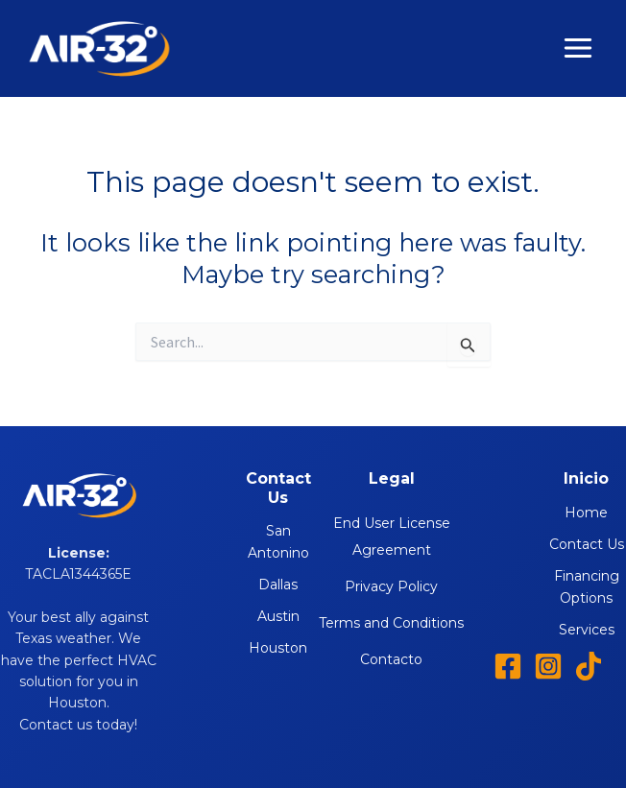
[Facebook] (508, 666)
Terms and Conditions (391, 623)
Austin (278, 616)
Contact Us (586, 544)
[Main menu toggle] (579, 49)
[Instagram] (548, 666)
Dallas (278, 584)
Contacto (391, 659)
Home (586, 512)
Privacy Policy (391, 586)
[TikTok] (588, 666)
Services (586, 629)
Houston (278, 648)
